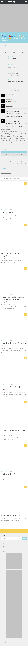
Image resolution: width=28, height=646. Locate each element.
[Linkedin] (12, 36)
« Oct (2, 168)
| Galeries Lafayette (7, 212)
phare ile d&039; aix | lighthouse (15, 81)
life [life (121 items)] (15, 136)
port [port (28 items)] (4, 142)
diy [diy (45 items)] (8, 133)
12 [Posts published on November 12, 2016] (21, 159)
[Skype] (14, 36)
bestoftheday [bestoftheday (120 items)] (6, 129)
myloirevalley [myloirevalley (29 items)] (16, 138)
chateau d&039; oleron (13, 73)
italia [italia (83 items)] (10, 136)
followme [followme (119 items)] (15, 133)
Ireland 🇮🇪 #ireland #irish (11, 101)
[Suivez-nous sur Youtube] (5, 40)
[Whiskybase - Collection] (7, 38)
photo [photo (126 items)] (3, 140)
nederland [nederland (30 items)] (24, 138)
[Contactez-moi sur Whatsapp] (17, 36)
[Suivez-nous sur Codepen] (3, 38)
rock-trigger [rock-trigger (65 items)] (10, 142)
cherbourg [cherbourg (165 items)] (4, 131)
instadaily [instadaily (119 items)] (7, 135)
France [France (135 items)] (20, 133)
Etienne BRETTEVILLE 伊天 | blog (10, 2)
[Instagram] (7, 36)
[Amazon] (22, 36)
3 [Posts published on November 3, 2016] (13, 156)
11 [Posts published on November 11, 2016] (17, 159)
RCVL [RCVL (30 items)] (6, 142)
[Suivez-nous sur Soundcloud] (3, 40)
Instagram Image (12, 58)
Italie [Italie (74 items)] (13, 136)
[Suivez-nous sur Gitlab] (24, 36)
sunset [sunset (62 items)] (6, 143)
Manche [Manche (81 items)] (21, 136)
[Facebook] (3, 36)
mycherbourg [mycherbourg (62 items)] (11, 138)
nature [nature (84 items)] (21, 138)
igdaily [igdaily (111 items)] (3, 135)
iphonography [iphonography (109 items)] (5, 136)
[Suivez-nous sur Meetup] (19, 38)
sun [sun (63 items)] (24, 142)
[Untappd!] (10, 38)
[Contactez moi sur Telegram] (19, 36)
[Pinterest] (10, 36)
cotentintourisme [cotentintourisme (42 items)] (4, 133)
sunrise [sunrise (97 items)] (3, 144)
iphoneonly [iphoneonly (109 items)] (20, 135)
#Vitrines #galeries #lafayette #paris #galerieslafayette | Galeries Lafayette (13, 299)
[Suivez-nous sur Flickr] (17, 38)
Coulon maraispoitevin (13, 66)
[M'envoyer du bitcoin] (22, 38)
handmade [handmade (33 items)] (24, 133)
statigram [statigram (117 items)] (20, 142)
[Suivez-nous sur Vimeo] (7, 40)
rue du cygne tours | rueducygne (15, 88)
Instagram (3, 209)
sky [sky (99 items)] (14, 142)
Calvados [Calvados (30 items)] (12, 129)
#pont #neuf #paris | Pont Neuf (11, 515)
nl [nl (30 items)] (1, 140)
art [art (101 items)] (2, 129)
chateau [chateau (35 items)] (22, 129)
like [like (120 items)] (17, 136)
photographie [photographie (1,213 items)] (12, 140)
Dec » (5, 168)
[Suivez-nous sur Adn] (14, 38)
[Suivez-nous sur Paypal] (24, 38)
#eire (7, 96)
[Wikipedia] (5, 38)
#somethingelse (9, 106)
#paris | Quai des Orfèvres (9, 474)
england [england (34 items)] (11, 133)
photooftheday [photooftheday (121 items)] (22, 140)
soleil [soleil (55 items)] (16, 142)
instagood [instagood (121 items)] (13, 135)
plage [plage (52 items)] (2, 142)
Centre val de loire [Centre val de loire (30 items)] (17, 129)
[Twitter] (5, 36)
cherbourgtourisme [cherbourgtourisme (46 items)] (12, 131)
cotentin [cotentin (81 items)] (18, 131)
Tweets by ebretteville (6, 173)
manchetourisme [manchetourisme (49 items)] (4, 138)
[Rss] (12, 38)
